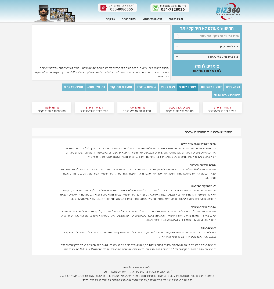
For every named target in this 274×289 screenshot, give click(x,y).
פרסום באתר (129, 19)
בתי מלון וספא (96, 87)
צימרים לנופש (188, 87)
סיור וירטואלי (176, 19)
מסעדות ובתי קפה (121, 87)
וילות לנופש (168, 87)
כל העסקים (233, 87)
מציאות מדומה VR (152, 19)
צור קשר (110, 19)
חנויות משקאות (73, 87)
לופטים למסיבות (211, 87)
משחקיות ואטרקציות (227, 94)
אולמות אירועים (146, 87)
